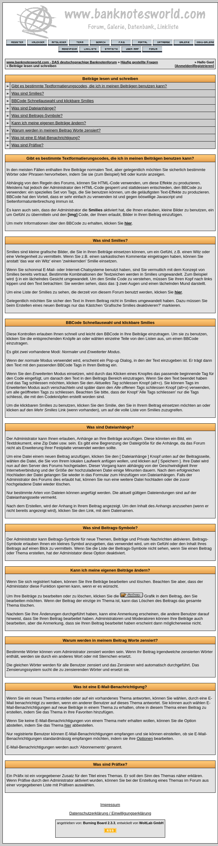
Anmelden (184, 66)
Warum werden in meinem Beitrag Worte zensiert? (55, 130)
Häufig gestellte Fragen (139, 62)
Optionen (145, 738)
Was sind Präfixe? (27, 145)
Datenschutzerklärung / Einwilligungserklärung (110, 813)
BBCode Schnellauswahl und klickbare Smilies (52, 100)
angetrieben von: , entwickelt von (110, 823)
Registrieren (203, 66)
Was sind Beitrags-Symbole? (36, 115)
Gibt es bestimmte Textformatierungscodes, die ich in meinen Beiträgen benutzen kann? (89, 86)
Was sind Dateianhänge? (33, 108)
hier (67, 725)
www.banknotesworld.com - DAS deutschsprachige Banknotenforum (61, 62)
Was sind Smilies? (27, 93)
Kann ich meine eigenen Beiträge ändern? (48, 123)
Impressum (110, 804)
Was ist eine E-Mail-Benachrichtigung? (45, 137)
